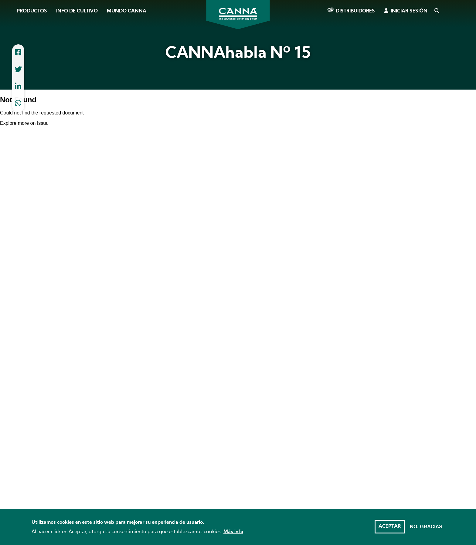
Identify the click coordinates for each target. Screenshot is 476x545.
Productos (32, 11)
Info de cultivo (77, 11)
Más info (233, 532)
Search (436, 11)
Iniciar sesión (409, 11)
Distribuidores (355, 11)
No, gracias (426, 526)
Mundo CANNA (126, 11)
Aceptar (390, 526)
